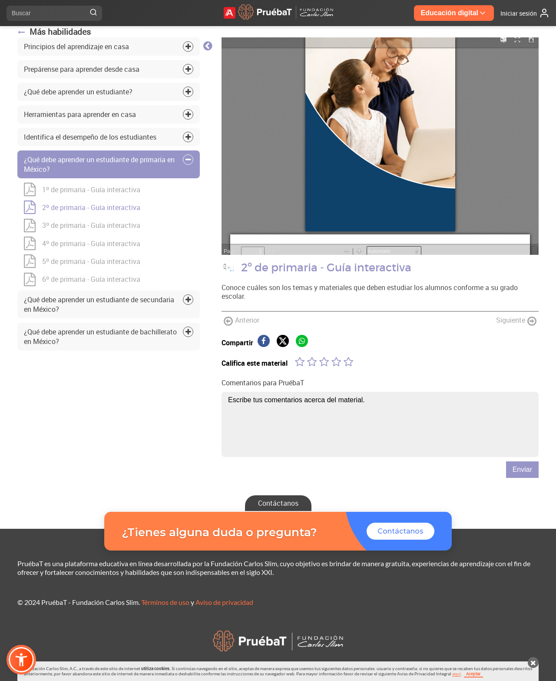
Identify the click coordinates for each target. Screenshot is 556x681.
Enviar (522, 469)
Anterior (241, 320)
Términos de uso (165, 602)
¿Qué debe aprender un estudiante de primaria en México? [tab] (99, 164)
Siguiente (516, 320)
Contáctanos (278, 503)
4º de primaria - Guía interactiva (82, 243)
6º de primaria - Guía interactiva (82, 279)
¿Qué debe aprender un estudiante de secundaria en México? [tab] (99, 304)
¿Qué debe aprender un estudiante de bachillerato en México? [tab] (100, 336)
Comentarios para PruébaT (263, 382)
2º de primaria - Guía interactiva (82, 207)
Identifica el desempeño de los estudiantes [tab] (90, 137)
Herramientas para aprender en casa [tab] (80, 114)
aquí (456, 673)
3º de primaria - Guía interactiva (82, 225)
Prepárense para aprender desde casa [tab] (81, 69)
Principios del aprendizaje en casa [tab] (76, 46)
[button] (21, 659)
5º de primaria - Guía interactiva (82, 261)
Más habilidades (54, 31)
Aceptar (473, 674)
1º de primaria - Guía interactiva (82, 189)
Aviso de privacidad (224, 602)
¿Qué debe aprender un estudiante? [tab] (78, 92)
